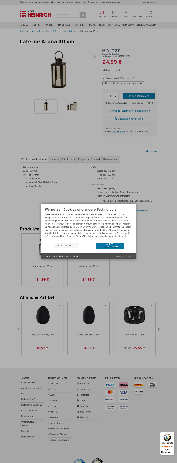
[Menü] (172, 434)
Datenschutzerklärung (68, 256)
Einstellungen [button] (66, 245)
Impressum (50, 256)
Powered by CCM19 (124, 256)
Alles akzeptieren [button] (110, 245)
